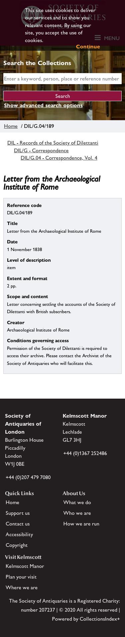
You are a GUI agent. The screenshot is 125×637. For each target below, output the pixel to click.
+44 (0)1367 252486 (85, 453)
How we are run (81, 523)
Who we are (77, 513)
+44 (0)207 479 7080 (28, 477)
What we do (77, 502)
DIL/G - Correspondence (41, 150)
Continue (88, 46)
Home (11, 126)
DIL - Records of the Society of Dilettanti (52, 143)
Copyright (17, 545)
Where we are (22, 587)
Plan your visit (21, 577)
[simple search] (62, 78)
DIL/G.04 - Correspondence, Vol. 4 (59, 158)
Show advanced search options (43, 105)
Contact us (18, 523)
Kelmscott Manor (25, 566)
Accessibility (19, 534)
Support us (18, 513)
